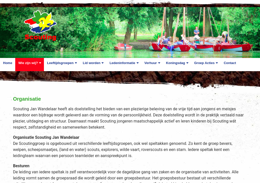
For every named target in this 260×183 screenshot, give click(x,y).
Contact (230, 63)
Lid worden (91, 63)
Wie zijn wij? (28, 63)
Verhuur (150, 63)
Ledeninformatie (122, 63)
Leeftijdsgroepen (60, 63)
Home (7, 63)
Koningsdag (175, 63)
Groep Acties (204, 63)
